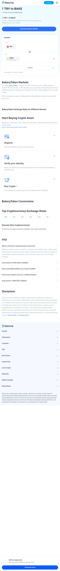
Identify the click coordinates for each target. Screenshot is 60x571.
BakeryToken (13, 85)
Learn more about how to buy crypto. (14, 127)
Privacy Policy (24, 315)
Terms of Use (11, 315)
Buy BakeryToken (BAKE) (29, 29)
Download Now (30, 567)
